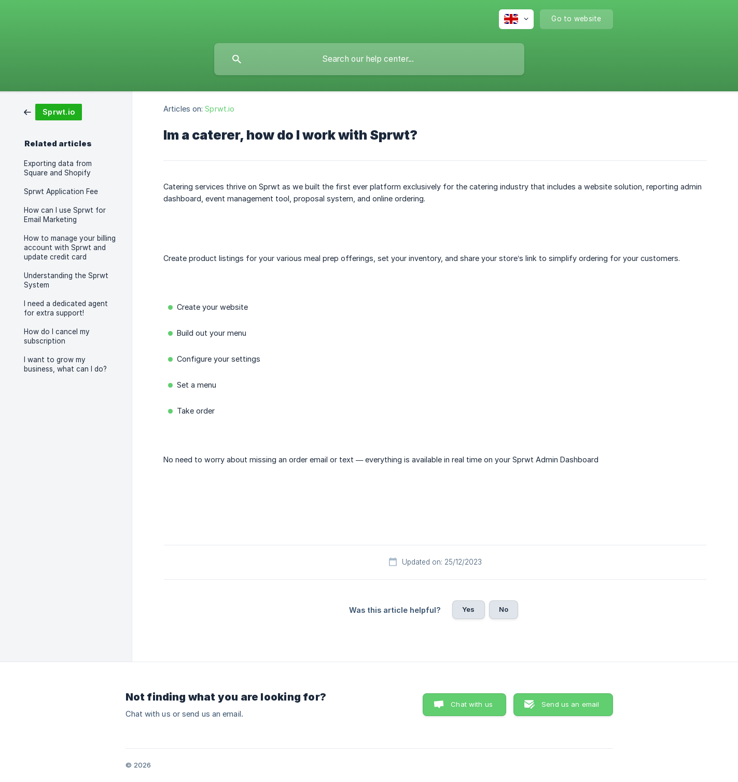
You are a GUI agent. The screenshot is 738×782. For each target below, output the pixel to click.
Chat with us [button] (472, 704)
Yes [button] (468, 609)
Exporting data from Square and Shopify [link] (58, 168)
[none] (516, 19)
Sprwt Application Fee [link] (61, 191)
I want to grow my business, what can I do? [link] (65, 364)
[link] (53, 111)
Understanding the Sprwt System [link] (66, 280)
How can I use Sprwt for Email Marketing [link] (65, 215)
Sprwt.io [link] (219, 108)
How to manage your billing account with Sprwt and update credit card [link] (70, 247)
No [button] (503, 609)
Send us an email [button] (570, 704)
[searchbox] (369, 59)
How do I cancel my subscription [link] (57, 336)
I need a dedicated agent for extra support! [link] (66, 308)
